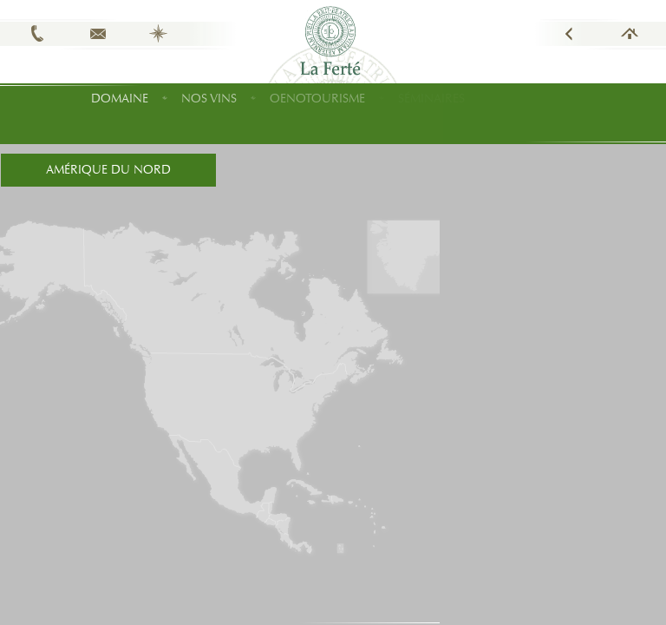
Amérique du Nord (108, 169)
